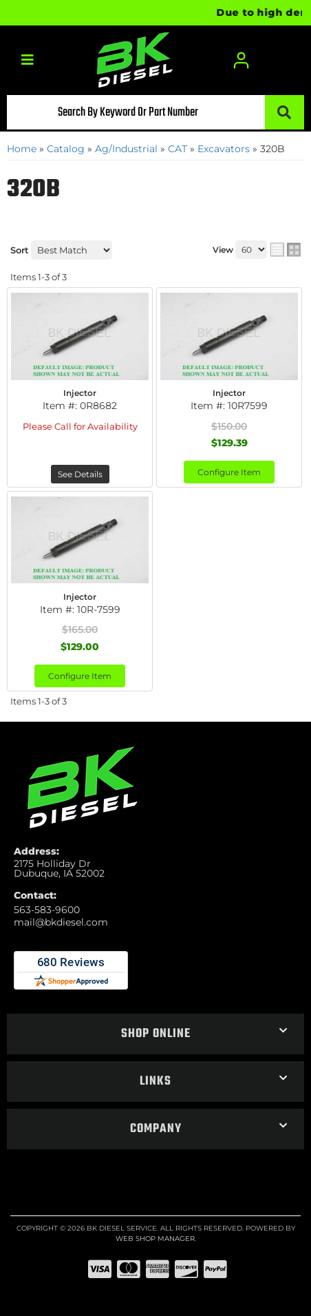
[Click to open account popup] (241, 60)
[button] (155, 112)
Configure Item (229, 472)
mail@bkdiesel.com (61, 922)
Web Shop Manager (155, 1238)
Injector (79, 393)
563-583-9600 (47, 910)
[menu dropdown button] (27, 60)
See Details (80, 474)
